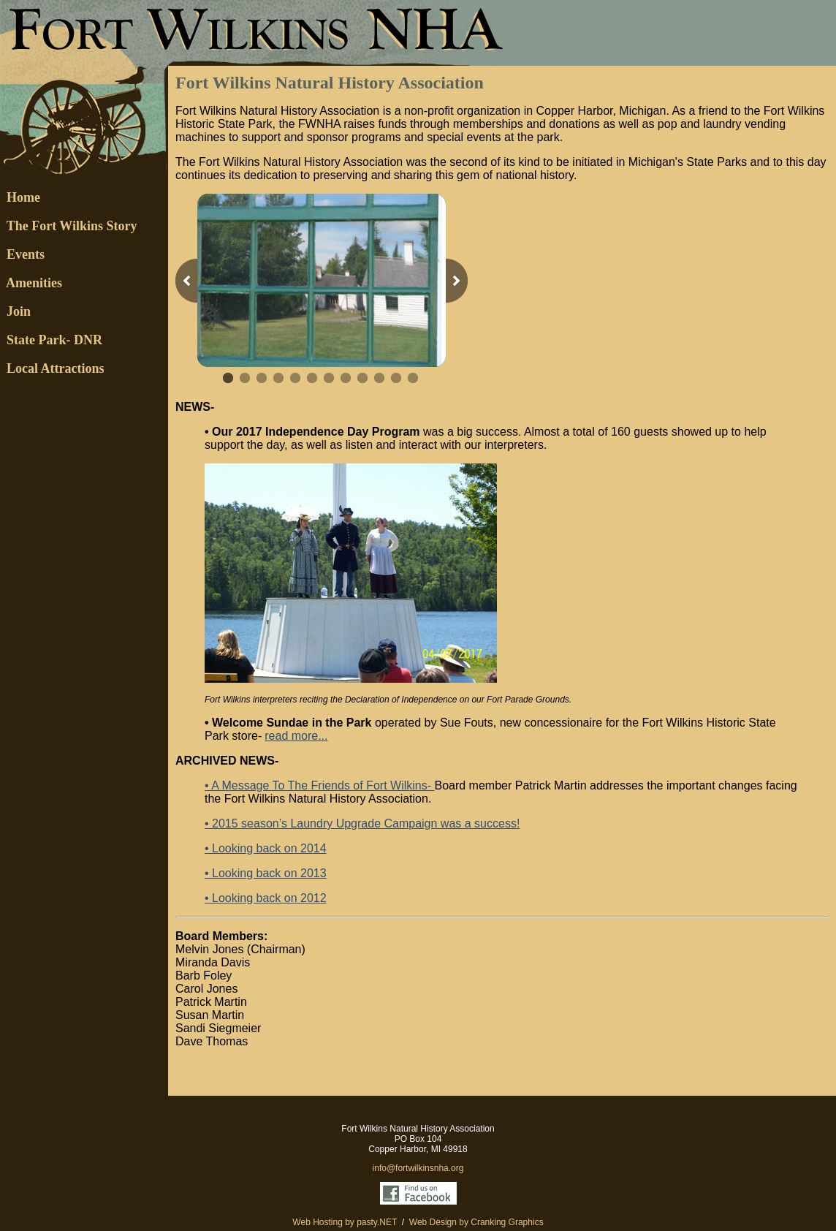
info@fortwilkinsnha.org (418, 1168)
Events (26, 254)
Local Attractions (52, 368)
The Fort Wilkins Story (68, 226)
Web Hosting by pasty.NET (344, 1222)
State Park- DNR (51, 340)
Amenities (31, 283)
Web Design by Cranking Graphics (476, 1222)
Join (15, 311)
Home (20, 197)
